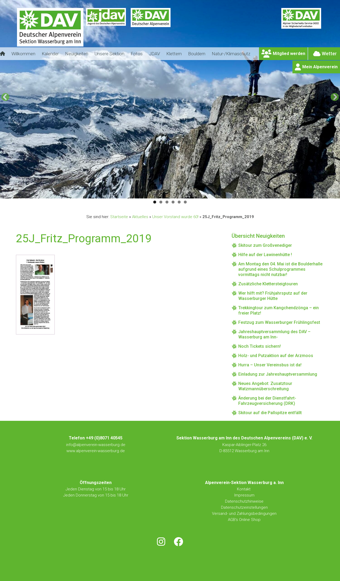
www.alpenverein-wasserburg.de (95, 450)
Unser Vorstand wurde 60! (175, 216)
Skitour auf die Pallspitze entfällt (270, 412)
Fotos (137, 53)
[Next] (335, 97)
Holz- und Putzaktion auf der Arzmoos (275, 355)
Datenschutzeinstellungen (244, 507)
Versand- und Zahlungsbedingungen (244, 513)
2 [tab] (160, 202)
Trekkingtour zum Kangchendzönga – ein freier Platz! (278, 310)
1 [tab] (154, 202)
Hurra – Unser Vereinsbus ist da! (269, 364)
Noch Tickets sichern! (259, 346)
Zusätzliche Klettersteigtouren (268, 283)
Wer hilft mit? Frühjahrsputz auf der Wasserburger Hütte (272, 296)
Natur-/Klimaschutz (231, 53)
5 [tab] (179, 202)
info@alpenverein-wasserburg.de (95, 444)
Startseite (119, 216)
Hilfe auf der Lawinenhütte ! (265, 254)
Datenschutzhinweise (244, 501)
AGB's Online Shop (244, 519)
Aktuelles (140, 216)
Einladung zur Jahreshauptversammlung (277, 374)
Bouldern (196, 53)
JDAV (154, 53)
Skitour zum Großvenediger (265, 245)
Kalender (50, 53)
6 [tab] (185, 202)
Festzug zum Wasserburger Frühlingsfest (279, 322)
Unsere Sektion (109, 53)
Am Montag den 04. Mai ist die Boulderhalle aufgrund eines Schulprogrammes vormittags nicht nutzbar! (280, 269)
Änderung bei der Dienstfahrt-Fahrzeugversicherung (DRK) (267, 401)
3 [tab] (166, 202)
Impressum (244, 495)
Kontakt (244, 489)
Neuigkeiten (76, 53)
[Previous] (5, 97)
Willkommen (23, 53)
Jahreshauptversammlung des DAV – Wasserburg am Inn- (274, 334)
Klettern (174, 53)
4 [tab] (173, 202)
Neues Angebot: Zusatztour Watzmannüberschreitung (265, 386)
